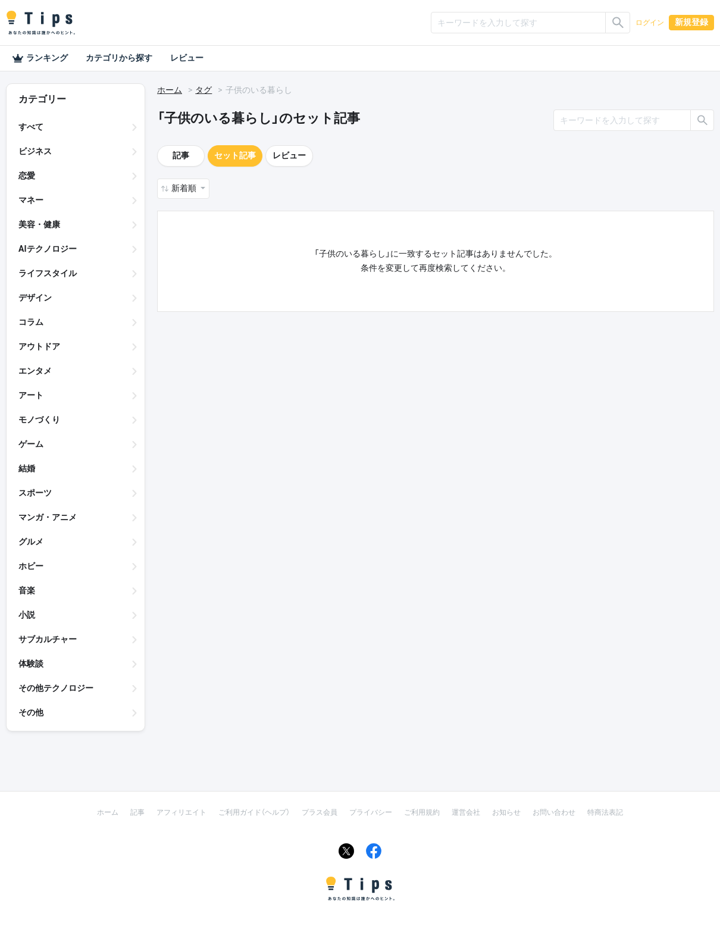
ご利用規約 (422, 812)
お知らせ (506, 812)
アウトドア (39, 346)
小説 (26, 615)
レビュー (187, 57)
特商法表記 (605, 812)
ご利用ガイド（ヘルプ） (254, 812)
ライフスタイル (47, 273)
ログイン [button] (650, 22)
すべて (30, 127)
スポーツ (35, 493)
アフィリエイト (181, 812)
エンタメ (35, 371)
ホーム (169, 90)
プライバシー (370, 812)
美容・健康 (39, 224)
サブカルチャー (47, 639)
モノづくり (39, 419)
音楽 (26, 590)
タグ (203, 90)
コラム (30, 322)
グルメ (30, 541)
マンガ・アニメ (47, 517)
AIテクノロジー (47, 249)
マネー (30, 200)
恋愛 (26, 175)
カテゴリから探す (119, 57)
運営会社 (466, 812)
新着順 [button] (184, 188)
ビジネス (35, 151)
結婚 (26, 468)
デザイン (35, 297)
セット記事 (235, 155)
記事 (181, 155)
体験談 (30, 663)
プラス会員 (319, 812)
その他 (30, 712)
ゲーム (30, 444)
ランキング (40, 58)
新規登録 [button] (691, 22)
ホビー (30, 566)
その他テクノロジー (55, 688)
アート (30, 395)
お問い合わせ (554, 812)
